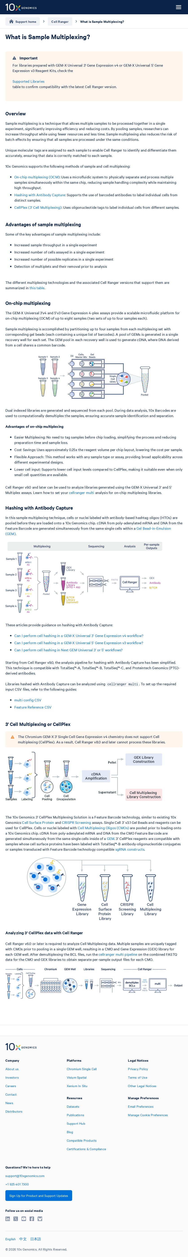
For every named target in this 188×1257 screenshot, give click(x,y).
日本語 (35, 1239)
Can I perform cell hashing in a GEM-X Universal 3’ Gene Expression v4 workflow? (78, 635)
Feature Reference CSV (33, 706)
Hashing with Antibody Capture (39, 194)
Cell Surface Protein (38, 822)
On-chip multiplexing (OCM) (37, 176)
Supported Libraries (28, 81)
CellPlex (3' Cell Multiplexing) (38, 207)
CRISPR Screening (76, 822)
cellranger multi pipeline (118, 954)
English (10, 1239)
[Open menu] (179, 7)
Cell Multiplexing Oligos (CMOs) (103, 827)
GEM (110, 838)
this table (37, 287)
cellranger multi (81, 492)
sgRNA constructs (129, 849)
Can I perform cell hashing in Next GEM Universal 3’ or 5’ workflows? (68, 649)
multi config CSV (27, 699)
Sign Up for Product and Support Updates (38, 1195)
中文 (22, 1239)
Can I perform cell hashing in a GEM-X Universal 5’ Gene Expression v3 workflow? (78, 642)
